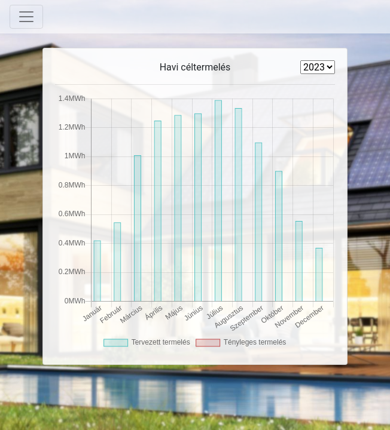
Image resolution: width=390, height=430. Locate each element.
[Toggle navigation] (26, 17)
